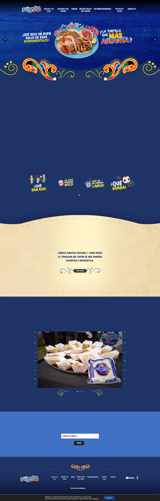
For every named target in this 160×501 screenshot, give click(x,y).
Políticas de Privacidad (77, 488)
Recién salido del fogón (85, 10)
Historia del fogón (63, 10)
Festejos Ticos (119, 10)
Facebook (137, 478)
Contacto (132, 9)
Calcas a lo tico (49, 10)
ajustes (96, 499)
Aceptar (110, 498)
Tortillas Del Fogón (32, 9)
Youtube (130, 478)
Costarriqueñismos (102, 9)
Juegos (74, 9)
